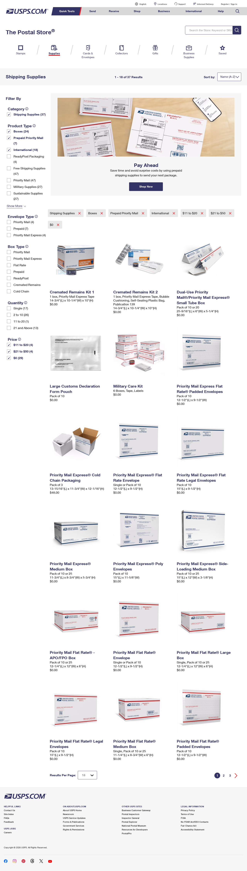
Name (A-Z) (227, 76)
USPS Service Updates (74, 818)
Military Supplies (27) (28, 186)
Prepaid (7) (21, 228)
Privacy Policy (188, 810)
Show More (14, 206)
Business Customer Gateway (136, 810)
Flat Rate (20, 265)
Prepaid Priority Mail (124, 213)
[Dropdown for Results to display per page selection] (87, 775)
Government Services (73, 825)
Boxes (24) (21, 131)
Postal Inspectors (130, 814)
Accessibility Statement (192, 829)
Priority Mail (22, 252)
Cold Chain (21, 291)
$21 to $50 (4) (23, 351)
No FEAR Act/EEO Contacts (194, 822)
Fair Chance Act (188, 825)
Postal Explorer (129, 822)
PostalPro (127, 833)
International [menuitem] (194, 11)
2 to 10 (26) (21, 315)
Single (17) (21, 308)
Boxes (93, 213)
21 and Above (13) (26, 328)
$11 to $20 (190, 213)
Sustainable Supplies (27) (28, 195)
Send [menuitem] (92, 11)
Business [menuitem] (164, 11)
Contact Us (9, 810)
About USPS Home (72, 810)
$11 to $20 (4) (23, 345)
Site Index (9, 814)
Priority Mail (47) (25, 180)
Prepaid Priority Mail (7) (28, 140)
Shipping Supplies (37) (30, 114)
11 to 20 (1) (21, 321)
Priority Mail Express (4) (30, 235)
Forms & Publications (73, 822)
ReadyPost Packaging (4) (29, 158)
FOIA (183, 818)
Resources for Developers (135, 829)
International (161, 213)
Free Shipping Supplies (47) (29, 170)
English (139, 4)
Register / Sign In (229, 4)
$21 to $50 (218, 213)
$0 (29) (18, 358)
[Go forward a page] (236, 775)
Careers (8, 832)
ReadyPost (21, 278)
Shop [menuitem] (137, 11)
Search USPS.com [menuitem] (237, 11)
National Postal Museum (134, 825)
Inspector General (130, 818)
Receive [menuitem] (114, 11)
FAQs (6, 818)
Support (182, 4)
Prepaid (19, 271)
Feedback (9, 822)
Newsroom (68, 814)
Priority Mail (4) (24, 222)
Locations (162, 4)
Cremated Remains (27, 284)
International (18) (26, 150)
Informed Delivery (205, 4)
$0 (52, 224)
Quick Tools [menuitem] (67, 11)
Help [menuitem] (221, 11)
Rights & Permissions (73, 829)
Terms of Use (187, 814)
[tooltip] (26, 108)
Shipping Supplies (62, 213)
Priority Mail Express (28, 258)
